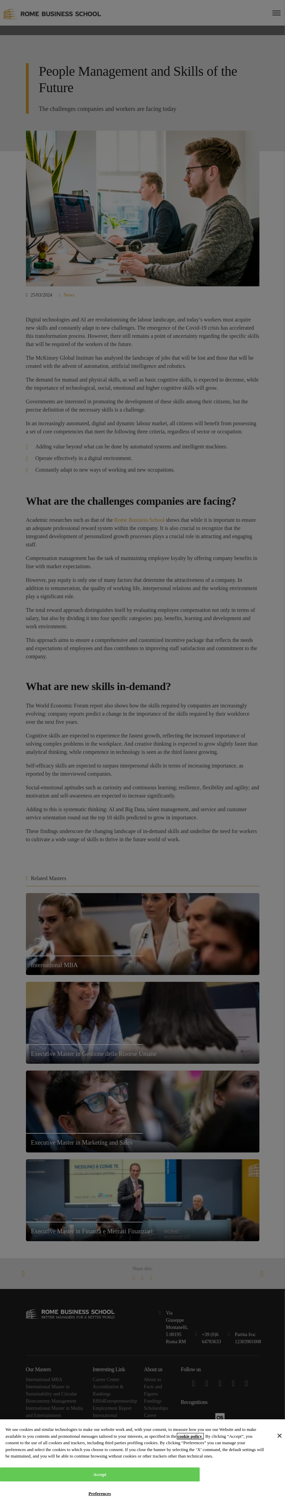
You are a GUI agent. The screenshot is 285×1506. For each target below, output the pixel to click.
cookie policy (190, 1436)
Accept (99, 1474)
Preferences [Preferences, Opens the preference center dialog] (99, 1493)
